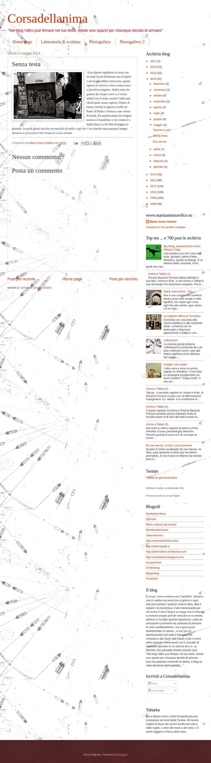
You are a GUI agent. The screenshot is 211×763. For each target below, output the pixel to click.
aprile (157, 149)
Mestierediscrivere (157, 529)
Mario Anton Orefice (163, 221)
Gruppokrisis (153, 562)
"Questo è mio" (162, 130)
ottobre (158, 95)
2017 (153, 61)
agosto (157, 107)
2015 (153, 72)
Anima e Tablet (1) (159, 273)
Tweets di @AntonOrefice (161, 477)
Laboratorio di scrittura (61, 41)
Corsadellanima (47, 18)
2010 (153, 192)
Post (152, 683)
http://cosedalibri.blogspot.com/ (165, 557)
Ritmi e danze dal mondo (161, 524)
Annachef (152, 578)
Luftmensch (170, 340)
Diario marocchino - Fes (178, 291)
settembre (159, 101)
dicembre (159, 83)
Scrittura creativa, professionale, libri (165, 488)
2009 (153, 197)
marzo (157, 155)
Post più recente (21, 279)
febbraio (158, 161)
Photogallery (100, 41)
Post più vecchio (123, 279)
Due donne (159, 141)
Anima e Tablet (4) (157, 406)
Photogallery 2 (132, 41)
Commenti (156, 690)
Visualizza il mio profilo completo (166, 227)
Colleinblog (153, 567)
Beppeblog (152, 573)
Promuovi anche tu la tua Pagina (163, 495)
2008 (153, 203)
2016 (153, 67)
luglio (157, 113)
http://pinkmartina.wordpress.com (166, 551)
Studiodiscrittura (156, 513)
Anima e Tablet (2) (157, 388)
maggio (158, 124)
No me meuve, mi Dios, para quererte (169, 445)
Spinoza (151, 519)
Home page (22, 41)
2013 (153, 174)
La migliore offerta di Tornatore (182, 316)
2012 (153, 180)
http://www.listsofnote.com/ (162, 540)
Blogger (122, 754)
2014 (153, 78)
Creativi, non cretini (175, 364)
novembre (159, 89)
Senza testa (160, 135)
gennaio (158, 166)
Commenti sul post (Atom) (35, 287)
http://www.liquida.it (157, 546)
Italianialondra (154, 535)
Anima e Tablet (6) (157, 424)
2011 (153, 186)
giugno (157, 119)
